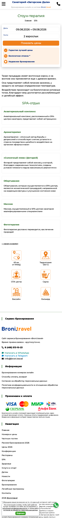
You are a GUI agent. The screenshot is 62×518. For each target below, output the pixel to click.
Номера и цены (9, 434)
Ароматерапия (12, 132)
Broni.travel (12, 498)
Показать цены (31, 43)
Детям (5, 472)
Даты (5, 28)
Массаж (8, 204)
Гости (5, 35)
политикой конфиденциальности (15, 508)
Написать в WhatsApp (15, 353)
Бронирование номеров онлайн (18, 373)
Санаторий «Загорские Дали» (31, 2)
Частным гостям (10, 439)
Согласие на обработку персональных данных (24, 381)
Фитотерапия (11, 224)
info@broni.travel (12, 359)
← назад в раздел (10, 244)
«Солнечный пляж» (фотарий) (21, 158)
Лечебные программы (13, 489)
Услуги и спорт (9, 468)
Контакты (6, 493)
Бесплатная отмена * (19, 56)
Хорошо (21, 513)
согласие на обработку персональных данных (20, 510)
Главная (28, 20)
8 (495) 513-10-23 (12, 347)
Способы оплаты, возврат (14, 377)
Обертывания (11, 181)
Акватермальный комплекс (20, 111)
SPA (35, 20)
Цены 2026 (7, 447)
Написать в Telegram (15, 356)
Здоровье (6, 464)
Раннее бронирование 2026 (15, 443)
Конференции (9, 451)
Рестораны (7, 455)
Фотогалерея (8, 480)
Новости (6, 476)
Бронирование (9, 485)
